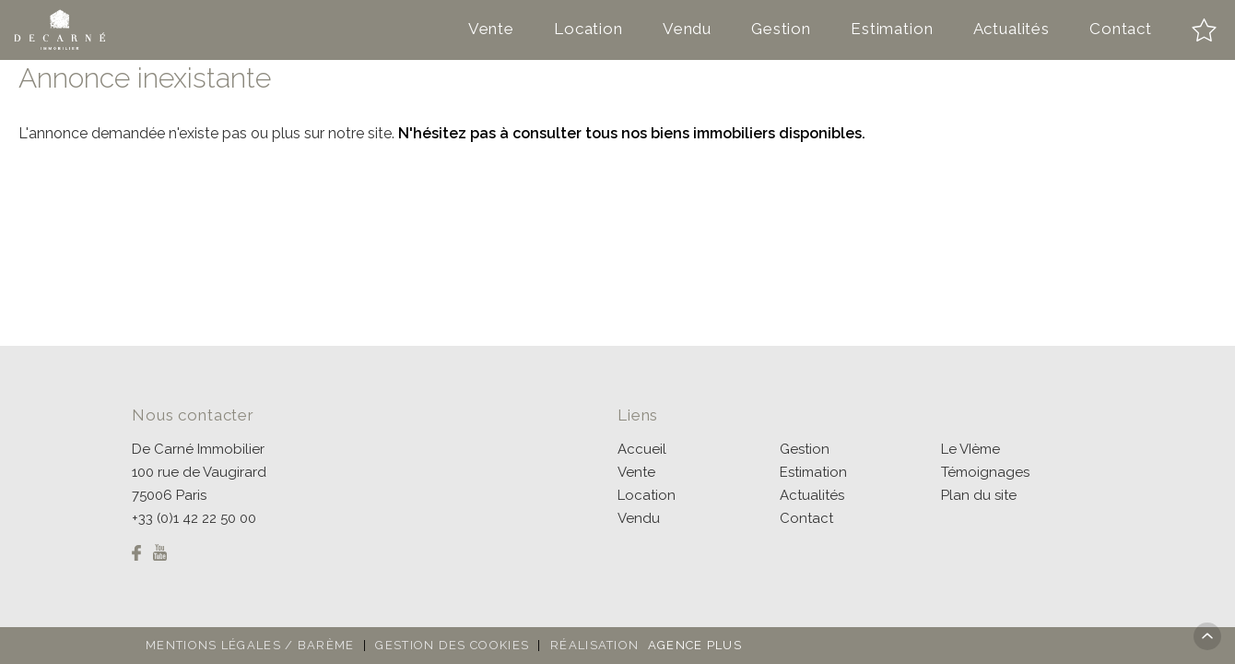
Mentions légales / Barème (250, 645)
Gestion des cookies (452, 645)
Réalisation (648, 645)
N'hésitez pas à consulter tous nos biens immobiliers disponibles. (631, 133)
